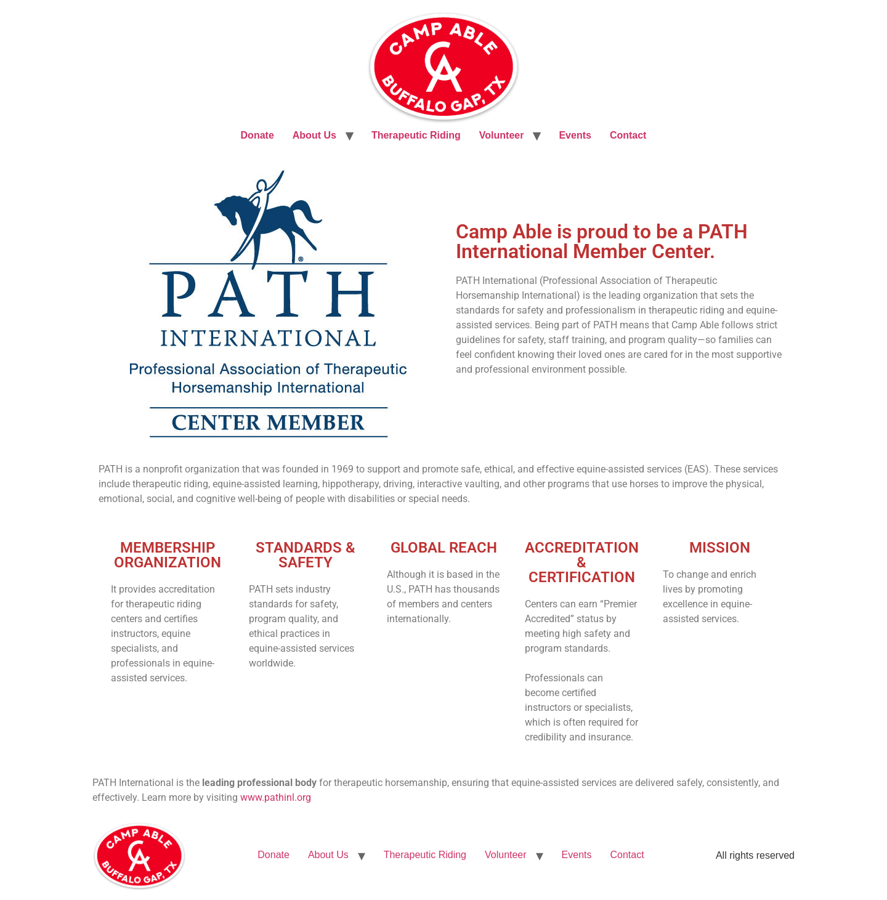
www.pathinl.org (275, 797)
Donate (257, 135)
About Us (314, 135)
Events (575, 135)
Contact (628, 135)
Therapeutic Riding (416, 135)
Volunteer (501, 135)
